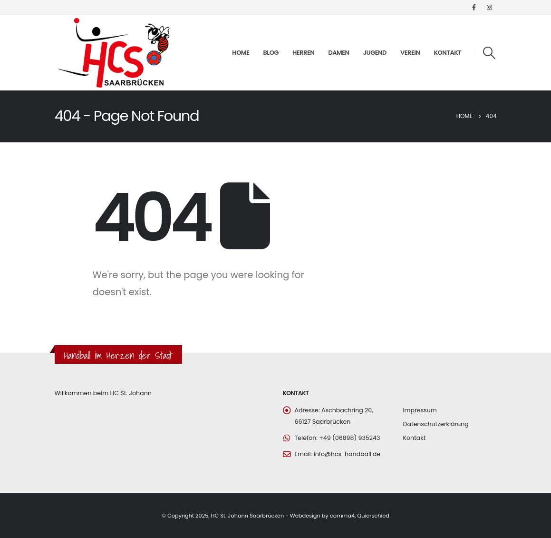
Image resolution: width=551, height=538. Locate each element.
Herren (303, 52)
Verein (410, 52)
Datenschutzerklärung (436, 424)
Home (240, 52)
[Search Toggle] (489, 53)
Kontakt (448, 52)
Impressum (420, 410)
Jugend (375, 52)
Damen (338, 52)
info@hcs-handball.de (347, 454)
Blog (271, 52)
